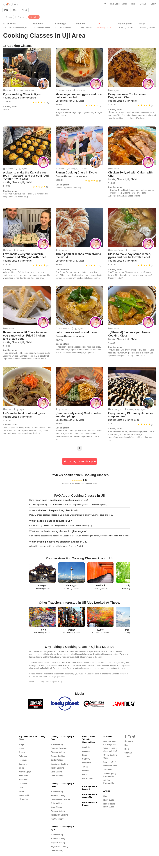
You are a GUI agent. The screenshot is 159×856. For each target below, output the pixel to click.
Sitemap (128, 753)
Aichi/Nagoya (25, 772)
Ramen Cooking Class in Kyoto (76, 172)
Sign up (143, 4)
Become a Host (110, 766)
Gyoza (8, 90)
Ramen (61, 90)
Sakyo (147, 25)
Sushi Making (57, 744)
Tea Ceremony (57, 776)
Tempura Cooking (58, 748)
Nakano (85, 771)
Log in (153, 4)
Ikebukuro (86, 763)
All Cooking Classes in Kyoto (79, 461)
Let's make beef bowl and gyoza (24, 413)
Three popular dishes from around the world (78, 256)
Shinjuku (86, 747)
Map (6, 10)
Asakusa (86, 751)
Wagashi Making (58, 752)
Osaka (22, 752)
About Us (107, 770)
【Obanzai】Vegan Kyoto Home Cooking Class (129, 334)
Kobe (21, 791)
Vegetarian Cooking (59, 764)
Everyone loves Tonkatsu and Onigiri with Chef (127, 96)
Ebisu (84, 755)
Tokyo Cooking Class (118, 4)
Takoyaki (9, 169)
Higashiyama (125, 25)
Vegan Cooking (57, 768)
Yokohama (23, 776)
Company (129, 741)
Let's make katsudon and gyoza (77, 332)
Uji (104, 25)
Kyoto (31, 90)
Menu (24, 10)
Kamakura (23, 780)
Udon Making (56, 807)
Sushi (106, 796)
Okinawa (23, 783)
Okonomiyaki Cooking (60, 799)
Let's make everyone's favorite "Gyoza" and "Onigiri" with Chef (24, 256)
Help (133, 4)
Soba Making (56, 772)
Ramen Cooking (58, 756)
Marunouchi (87, 778)
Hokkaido (23, 760)
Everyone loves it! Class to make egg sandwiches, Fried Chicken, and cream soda (25, 335)
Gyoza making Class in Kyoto (22, 94)
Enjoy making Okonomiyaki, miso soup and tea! (130, 415)
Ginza (84, 775)
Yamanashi (24, 795)
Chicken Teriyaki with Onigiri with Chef (130, 174)
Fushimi (83, 25)
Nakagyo (41, 25)
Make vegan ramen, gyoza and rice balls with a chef (79, 96)
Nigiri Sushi (108, 800)
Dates (15, 10)
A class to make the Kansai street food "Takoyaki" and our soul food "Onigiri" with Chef (26, 175)
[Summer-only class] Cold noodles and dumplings (79, 415)
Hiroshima (23, 799)
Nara (21, 787)
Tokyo (22, 744)
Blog (127, 749)
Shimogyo (63, 25)
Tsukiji (85, 767)
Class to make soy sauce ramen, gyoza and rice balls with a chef (129, 256)
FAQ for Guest (109, 762)
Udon (66, 328)
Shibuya (86, 759)
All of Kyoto (15, 25)
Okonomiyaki (116, 409)
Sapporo (23, 764)
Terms (127, 757)
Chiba (21, 768)
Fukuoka (23, 756)
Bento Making (57, 760)
